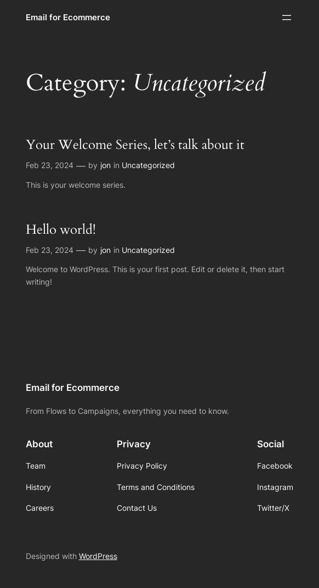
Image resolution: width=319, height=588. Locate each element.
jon (105, 165)
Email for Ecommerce (68, 17)
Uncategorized (148, 165)
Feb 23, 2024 (49, 165)
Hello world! (61, 230)
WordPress (98, 556)
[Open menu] (286, 17)
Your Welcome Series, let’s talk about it (135, 145)
